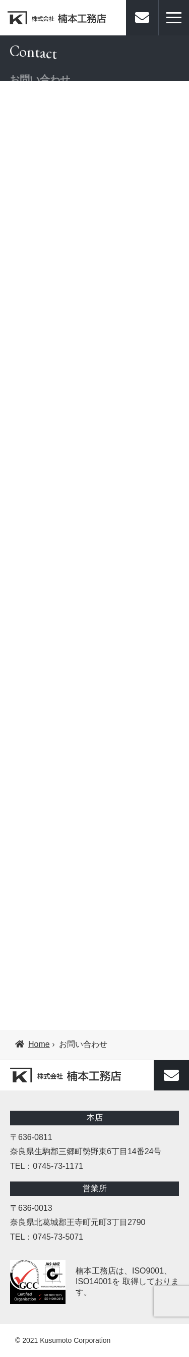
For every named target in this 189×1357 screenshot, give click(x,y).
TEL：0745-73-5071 (46, 1237)
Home (32, 1044)
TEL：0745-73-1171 (46, 1166)
